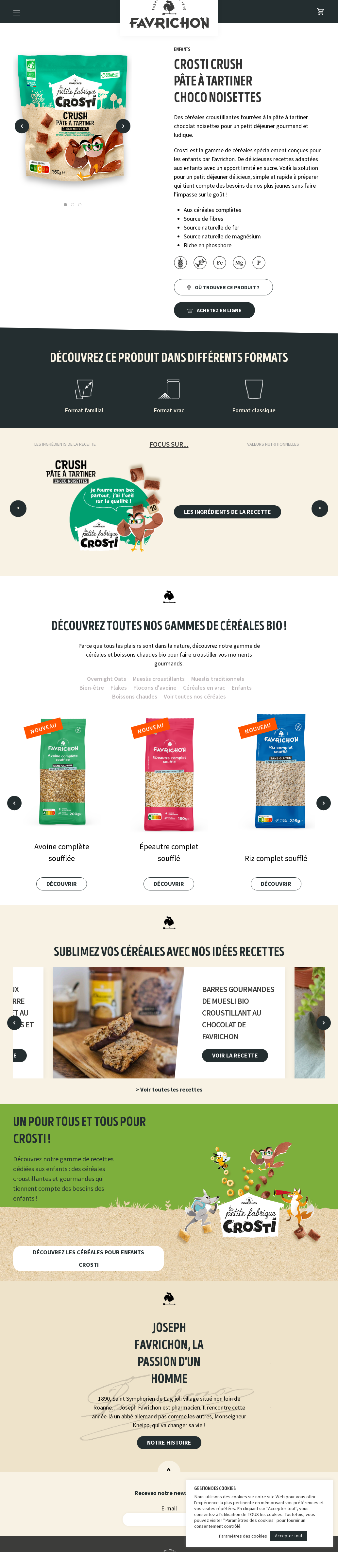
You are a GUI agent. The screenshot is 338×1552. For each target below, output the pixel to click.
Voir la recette (235, 1055)
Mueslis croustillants (159, 679)
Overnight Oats (106, 679)
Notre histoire (169, 1442)
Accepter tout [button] (288, 1536)
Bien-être (91, 687)
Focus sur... (168, 444)
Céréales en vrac (204, 687)
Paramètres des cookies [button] (243, 1536)
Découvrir (61, 884)
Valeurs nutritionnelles (273, 444)
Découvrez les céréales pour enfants (88, 1258)
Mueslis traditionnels (217, 679)
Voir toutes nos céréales (195, 696)
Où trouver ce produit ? (223, 287)
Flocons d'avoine (155, 687)
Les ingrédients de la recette (65, 444)
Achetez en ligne (214, 310)
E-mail (169, 1508)
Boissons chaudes (134, 696)
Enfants (242, 687)
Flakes (118, 687)
